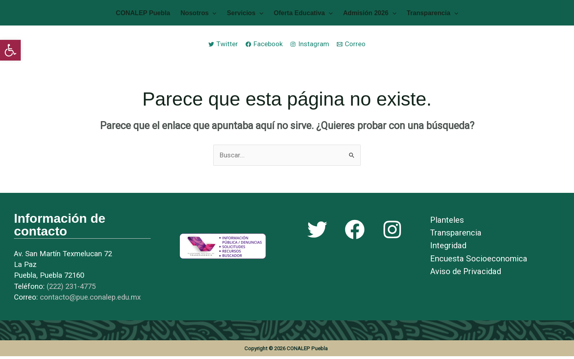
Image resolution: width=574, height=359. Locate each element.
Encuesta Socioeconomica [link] (478, 261)
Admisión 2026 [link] (364, 14)
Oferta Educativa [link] (301, 14)
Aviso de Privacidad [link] (465, 274)
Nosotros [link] (205, 14)
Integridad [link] (448, 248)
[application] (218, 14)
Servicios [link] (247, 14)
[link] (10, 50)
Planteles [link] (447, 223)
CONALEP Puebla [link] (153, 14)
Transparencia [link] (422, 14)
